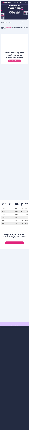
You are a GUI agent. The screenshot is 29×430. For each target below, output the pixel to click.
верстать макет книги (8, 27)
